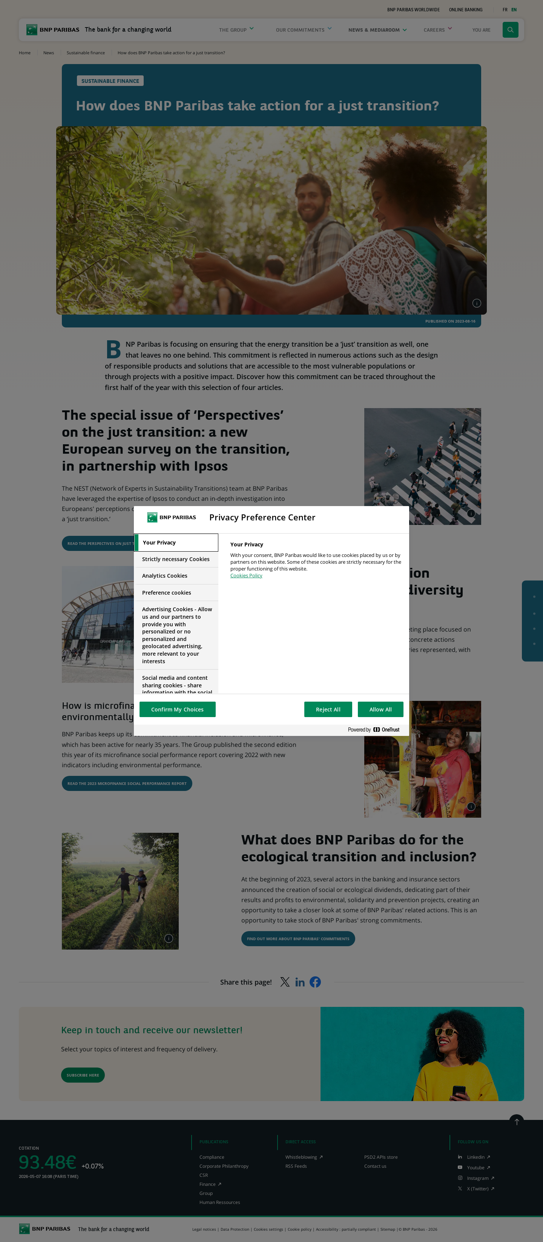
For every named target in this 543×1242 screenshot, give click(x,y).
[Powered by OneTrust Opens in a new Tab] (376, 730)
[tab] (176, 542)
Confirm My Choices (177, 709)
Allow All (381, 709)
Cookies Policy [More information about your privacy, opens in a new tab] (246, 575)
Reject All (328, 709)
